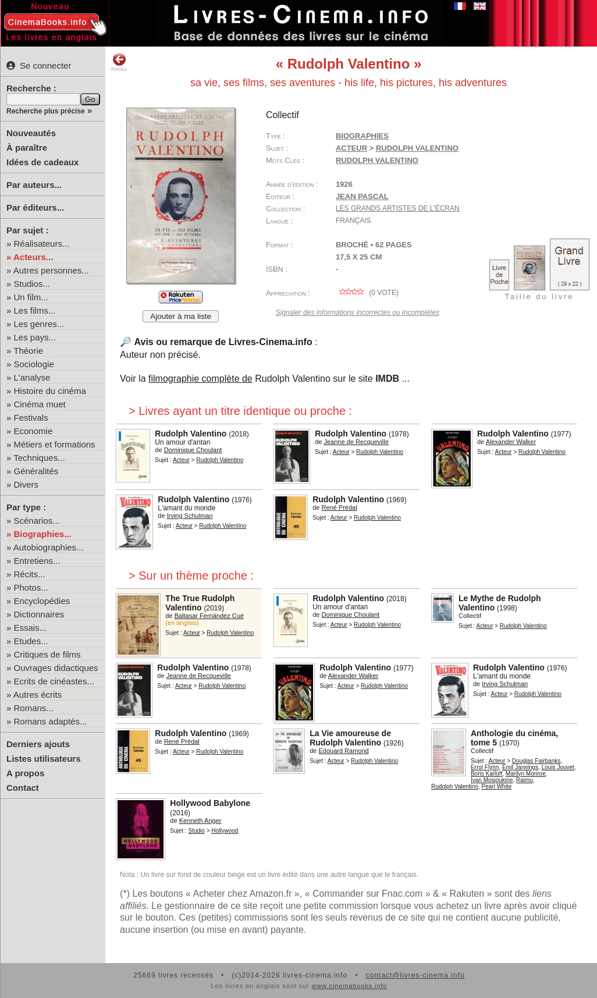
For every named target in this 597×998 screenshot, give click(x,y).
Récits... (29, 574)
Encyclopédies (42, 601)
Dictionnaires (39, 614)
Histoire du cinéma (50, 391)
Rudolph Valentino (377, 160)
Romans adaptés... (50, 721)
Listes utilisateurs (43, 758)
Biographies (362, 136)
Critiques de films (47, 654)
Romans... (34, 708)
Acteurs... (33, 257)
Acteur (351, 148)
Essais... (30, 628)
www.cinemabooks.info (350, 985)
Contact (22, 788)
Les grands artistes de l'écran (398, 208)
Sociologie (34, 364)
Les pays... (35, 337)
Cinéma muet (40, 404)
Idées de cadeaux (42, 162)
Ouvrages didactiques (56, 668)
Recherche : (31, 88)
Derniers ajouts (38, 744)
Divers (26, 484)
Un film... (31, 297)
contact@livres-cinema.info (414, 975)
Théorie (28, 351)
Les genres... (39, 324)
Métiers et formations (54, 444)
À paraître (26, 147)
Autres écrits (37, 694)
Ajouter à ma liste (180, 316)
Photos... (31, 587)
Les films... (35, 310)
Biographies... (43, 534)
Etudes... (31, 641)
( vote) (367, 293)
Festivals (31, 417)
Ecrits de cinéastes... (54, 681)
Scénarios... (37, 520)
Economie (33, 431)
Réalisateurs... (42, 243)
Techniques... (39, 458)
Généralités (36, 471)
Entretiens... (37, 561)
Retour (119, 62)
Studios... (32, 284)
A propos (25, 773)
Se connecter (38, 65)
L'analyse (32, 377)
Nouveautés (31, 133)
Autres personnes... (51, 270)
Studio (197, 830)
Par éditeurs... (35, 207)
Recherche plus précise (45, 111)
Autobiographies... (48, 547)
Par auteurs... (34, 185)
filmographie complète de (200, 378)
